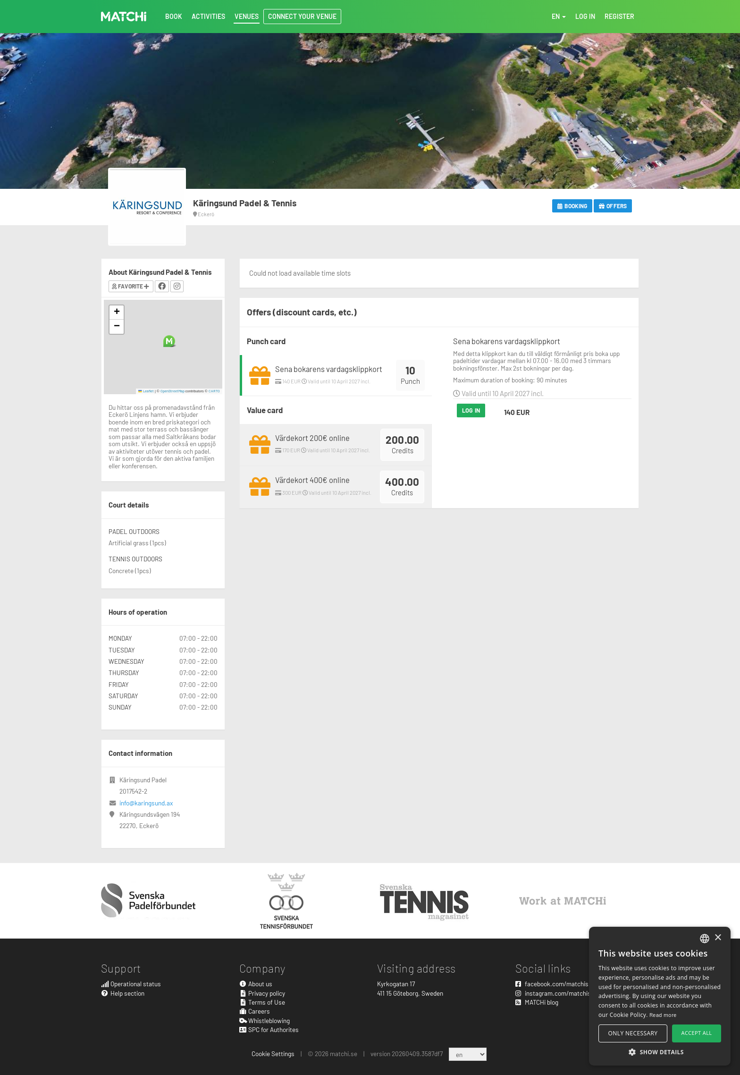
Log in (471, 410)
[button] (169, 341)
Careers (254, 1011)
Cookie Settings (273, 1054)
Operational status (131, 984)
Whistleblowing (264, 1020)
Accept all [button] (696, 1032)
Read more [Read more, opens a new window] (663, 1014)
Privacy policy (262, 993)
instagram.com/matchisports (560, 993)
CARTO (214, 391)
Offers (613, 206)
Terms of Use (262, 1002)
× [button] (717, 937)
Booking (572, 206)
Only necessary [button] (633, 1033)
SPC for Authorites (269, 1029)
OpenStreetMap (172, 391)
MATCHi (123, 16)
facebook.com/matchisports (559, 984)
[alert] (660, 996)
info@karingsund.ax (146, 803)
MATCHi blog (536, 1002)
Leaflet (146, 391)
